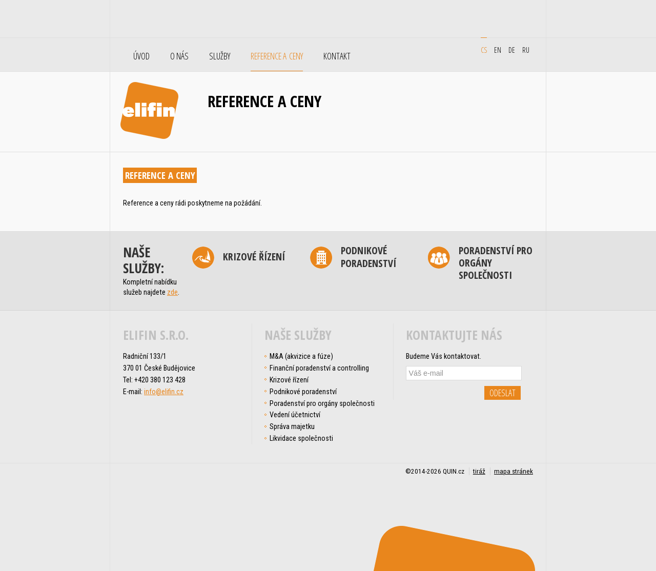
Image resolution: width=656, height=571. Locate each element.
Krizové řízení (254, 256)
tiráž (479, 471)
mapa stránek (513, 471)
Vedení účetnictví (295, 415)
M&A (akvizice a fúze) (301, 356)
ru (525, 49)
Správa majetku (292, 426)
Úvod (141, 56)
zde (172, 292)
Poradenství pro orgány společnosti (495, 263)
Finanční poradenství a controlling (319, 368)
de (511, 49)
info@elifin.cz (163, 392)
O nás (179, 56)
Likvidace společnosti (301, 438)
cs (484, 49)
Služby (219, 56)
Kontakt (337, 56)
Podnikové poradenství (368, 257)
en (497, 49)
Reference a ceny (277, 56)
